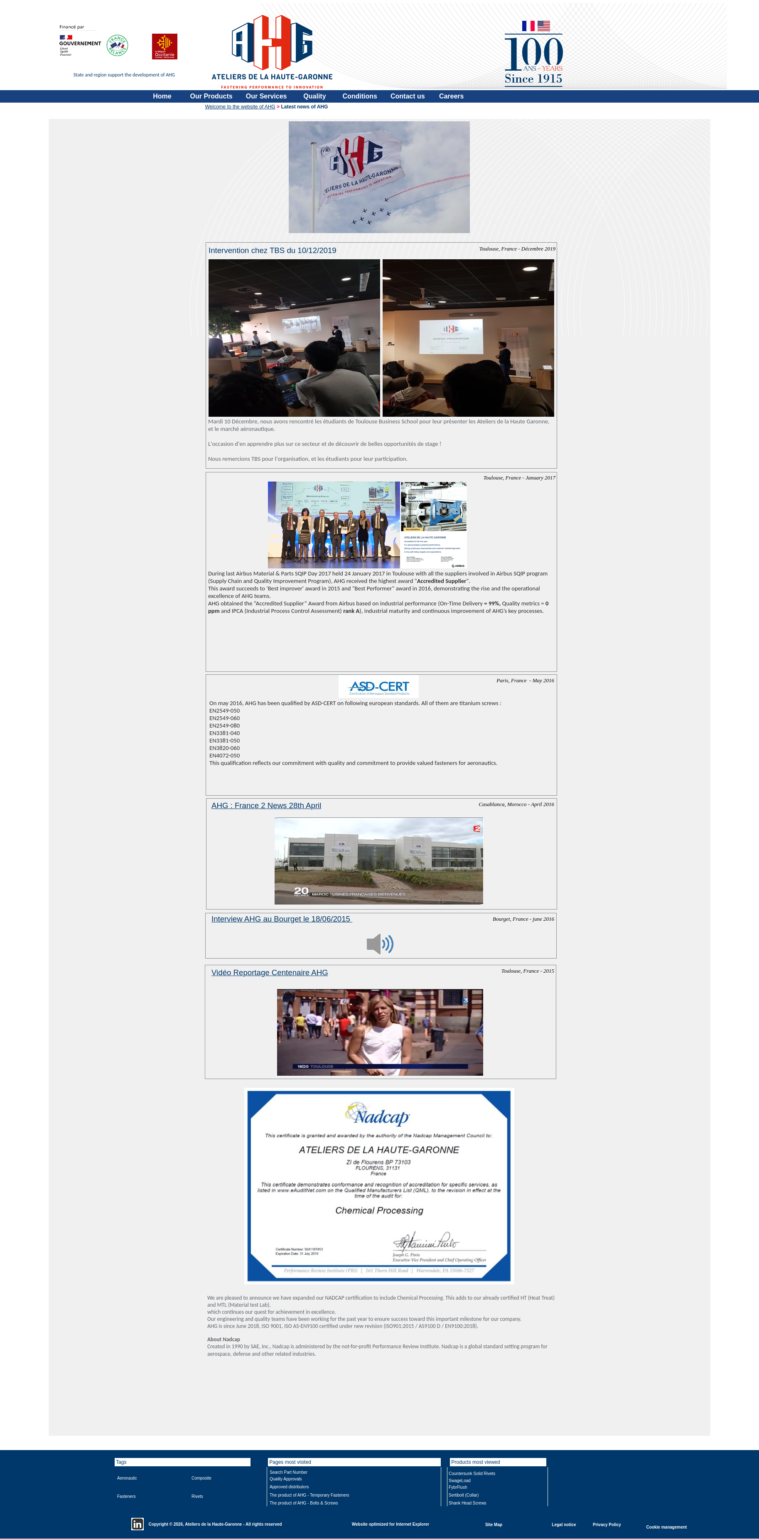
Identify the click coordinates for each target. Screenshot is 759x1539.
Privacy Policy (607, 1524)
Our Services (266, 96)
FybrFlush (458, 1487)
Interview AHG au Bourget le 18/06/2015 (281, 919)
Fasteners (126, 1496)
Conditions (359, 96)
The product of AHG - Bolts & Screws (304, 1503)
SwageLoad (460, 1480)
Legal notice (564, 1524)
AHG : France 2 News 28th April (266, 805)
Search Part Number (288, 1472)
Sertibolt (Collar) (464, 1495)
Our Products (211, 96)
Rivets (197, 1496)
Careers (451, 96)
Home (162, 96)
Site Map (493, 1524)
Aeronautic (127, 1478)
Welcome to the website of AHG (240, 107)
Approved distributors (289, 1487)
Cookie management (666, 1526)
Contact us (408, 96)
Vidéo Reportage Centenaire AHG (269, 972)
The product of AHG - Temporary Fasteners (309, 1495)
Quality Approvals (286, 1479)
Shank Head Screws (467, 1503)
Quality (314, 96)
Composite (201, 1478)
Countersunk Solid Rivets (472, 1473)
